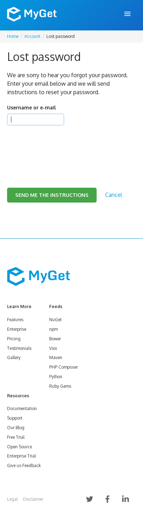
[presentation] (61, 147)
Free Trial (15, 437)
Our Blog (15, 427)
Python (55, 376)
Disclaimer (33, 499)
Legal (12, 499)
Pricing (14, 338)
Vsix (53, 348)
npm (53, 329)
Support (14, 418)
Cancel (113, 194)
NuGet (55, 319)
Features (15, 319)
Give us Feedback (24, 465)
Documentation (22, 408)
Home (12, 36)
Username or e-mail (31, 107)
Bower (55, 338)
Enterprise (16, 329)
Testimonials (19, 348)
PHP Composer (63, 367)
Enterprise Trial (21, 456)
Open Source (19, 446)
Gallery (14, 357)
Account (32, 36)
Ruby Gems (60, 386)
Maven (55, 357)
